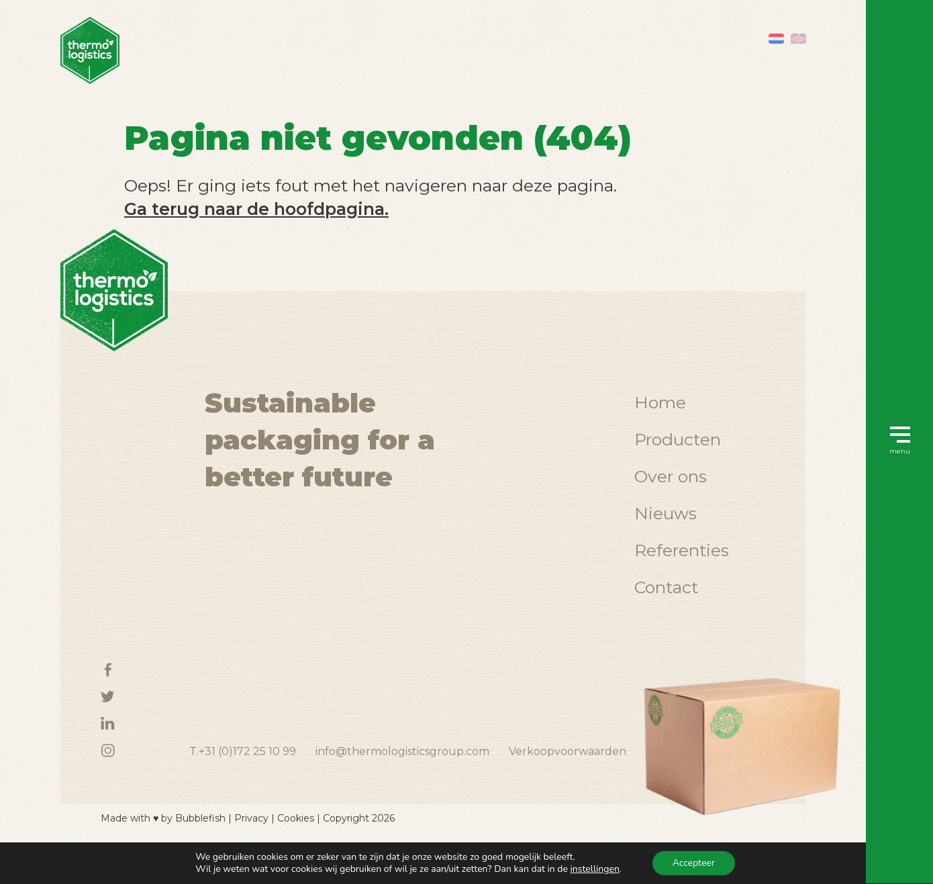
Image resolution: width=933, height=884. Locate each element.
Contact (666, 618)
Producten (677, 470)
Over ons (670, 507)
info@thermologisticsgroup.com (402, 782)
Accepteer (694, 862)
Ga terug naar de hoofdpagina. (256, 209)
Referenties (681, 581)
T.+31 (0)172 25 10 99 (242, 782)
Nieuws (665, 544)
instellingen (595, 869)
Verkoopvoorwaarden (567, 782)
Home (660, 433)
